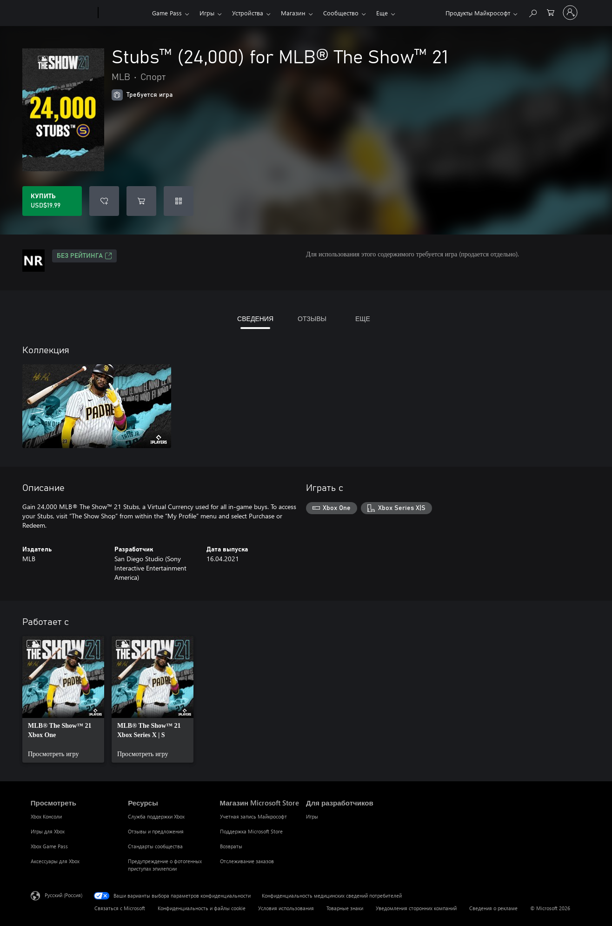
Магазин (293, 13)
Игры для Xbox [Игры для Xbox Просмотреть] (48, 831)
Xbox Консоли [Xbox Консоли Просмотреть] (46, 816)
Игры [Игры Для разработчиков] (312, 816)
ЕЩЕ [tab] (362, 318)
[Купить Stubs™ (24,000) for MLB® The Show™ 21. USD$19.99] (52, 201)
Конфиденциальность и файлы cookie (202, 908)
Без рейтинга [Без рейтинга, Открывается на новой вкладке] (84, 256)
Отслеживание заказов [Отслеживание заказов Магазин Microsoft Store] (247, 861)
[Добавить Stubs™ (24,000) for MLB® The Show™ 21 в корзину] (141, 201)
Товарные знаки (344, 908)
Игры (207, 13)
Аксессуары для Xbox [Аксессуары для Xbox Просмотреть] (55, 861)
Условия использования (286, 908)
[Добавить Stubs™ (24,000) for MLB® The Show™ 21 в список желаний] (104, 201)
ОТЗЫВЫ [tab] (312, 318)
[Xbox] (124, 13)
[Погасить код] (178, 201)
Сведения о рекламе (493, 908)
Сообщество (341, 13)
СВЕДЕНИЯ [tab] (255, 318)
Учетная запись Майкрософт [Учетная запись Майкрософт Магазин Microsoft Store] (253, 816)
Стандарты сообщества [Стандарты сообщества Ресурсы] (155, 846)
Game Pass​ (167, 13)
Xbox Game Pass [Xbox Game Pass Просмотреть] (49, 846)
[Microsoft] (62, 13)
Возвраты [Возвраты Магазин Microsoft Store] (231, 846)
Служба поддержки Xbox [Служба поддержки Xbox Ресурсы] (156, 816)
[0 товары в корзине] (550, 12)
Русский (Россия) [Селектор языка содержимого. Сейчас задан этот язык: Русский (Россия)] (63, 895)
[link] (63, 699)
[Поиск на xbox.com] (532, 11)
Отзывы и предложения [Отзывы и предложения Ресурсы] (156, 831)
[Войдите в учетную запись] (570, 12)
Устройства (247, 13)
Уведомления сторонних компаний (416, 908)
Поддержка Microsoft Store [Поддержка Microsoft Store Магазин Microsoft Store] (251, 831)
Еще (382, 13)
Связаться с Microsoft (119, 908)
